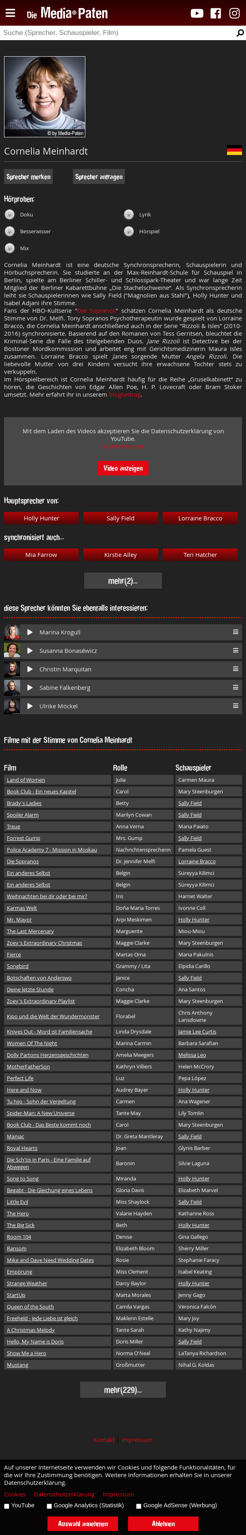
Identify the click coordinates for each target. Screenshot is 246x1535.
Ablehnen (163, 1524)
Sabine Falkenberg (64, 687)
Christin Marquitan (65, 669)
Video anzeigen (123, 468)
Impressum (137, 1439)
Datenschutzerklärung (64, 1494)
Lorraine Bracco (200, 518)
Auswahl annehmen (83, 1524)
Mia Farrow (41, 555)
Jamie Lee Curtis (197, 1031)
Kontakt (104, 1439)
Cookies (15, 1494)
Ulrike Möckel (58, 706)
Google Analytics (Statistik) (89, 1505)
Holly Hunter (41, 518)
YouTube (23, 1505)
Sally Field (120, 518)
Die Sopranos (96, 310)
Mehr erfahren (123, 446)
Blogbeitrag (125, 394)
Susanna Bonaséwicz (68, 650)
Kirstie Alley (120, 555)
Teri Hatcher (200, 555)
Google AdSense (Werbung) (180, 1505)
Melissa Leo (192, 1054)
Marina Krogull (60, 632)
